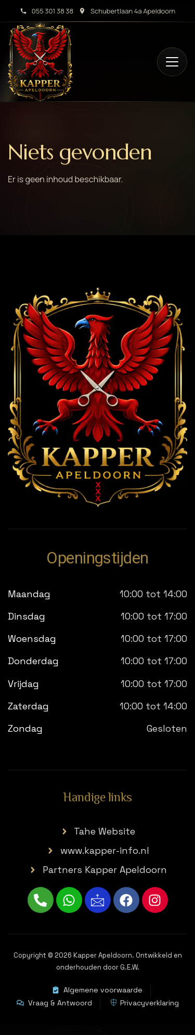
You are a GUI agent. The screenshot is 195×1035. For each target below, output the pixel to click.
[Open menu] (172, 61)
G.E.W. (129, 967)
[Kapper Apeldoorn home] (40, 62)
